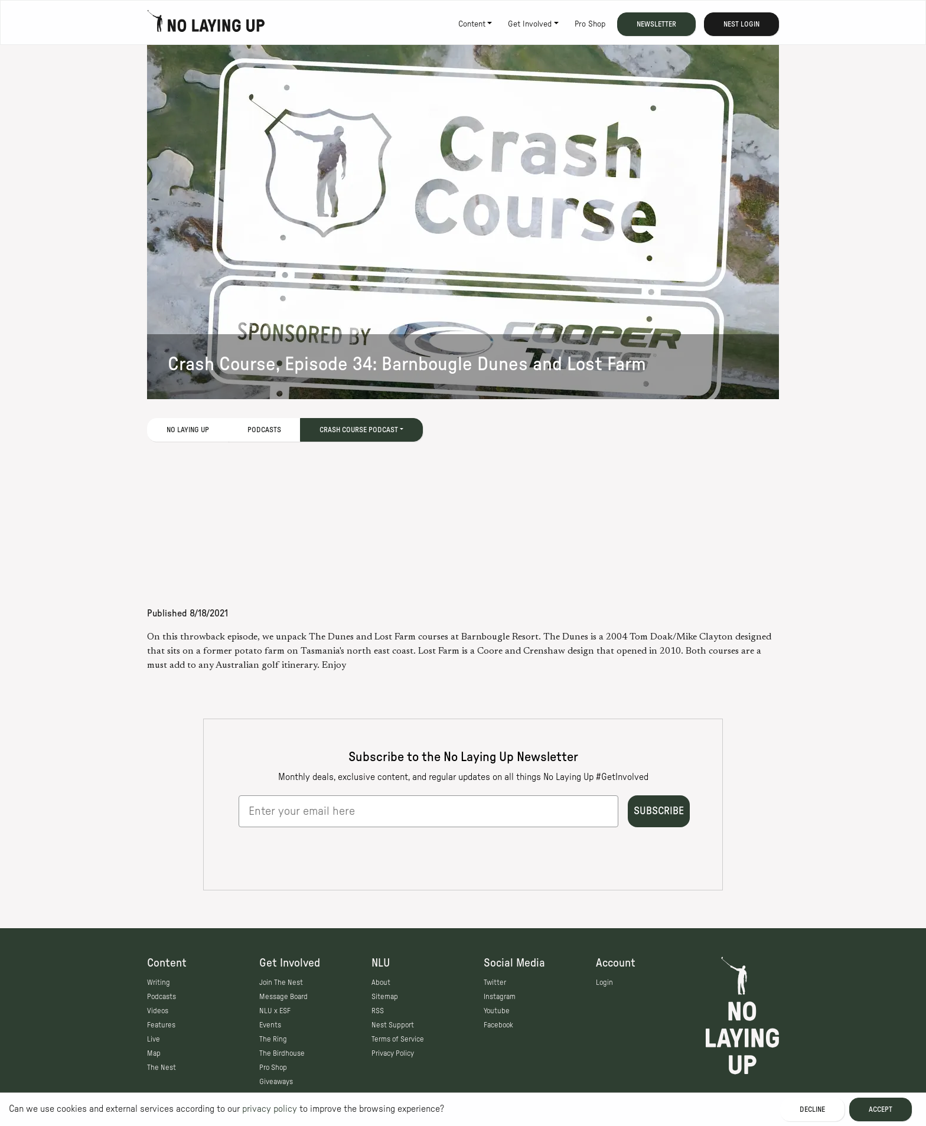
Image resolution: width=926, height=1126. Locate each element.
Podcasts (264, 429)
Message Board (283, 996)
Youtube (497, 1010)
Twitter (495, 982)
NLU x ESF (275, 1010)
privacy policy (269, 1109)
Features (161, 1025)
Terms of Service (397, 1039)
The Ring (273, 1039)
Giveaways (276, 1081)
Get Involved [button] (530, 24)
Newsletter (656, 24)
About (380, 982)
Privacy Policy (392, 1053)
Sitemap (384, 996)
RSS (377, 1010)
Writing (158, 982)
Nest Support (392, 1025)
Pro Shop (590, 24)
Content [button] (471, 24)
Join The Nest (281, 982)
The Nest (161, 1067)
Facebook (498, 1025)
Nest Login (741, 24)
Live (153, 1039)
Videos (157, 1010)
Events (270, 1025)
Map (154, 1053)
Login (604, 982)
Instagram (500, 996)
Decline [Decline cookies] (812, 1109)
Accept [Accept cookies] (880, 1109)
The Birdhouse (282, 1053)
